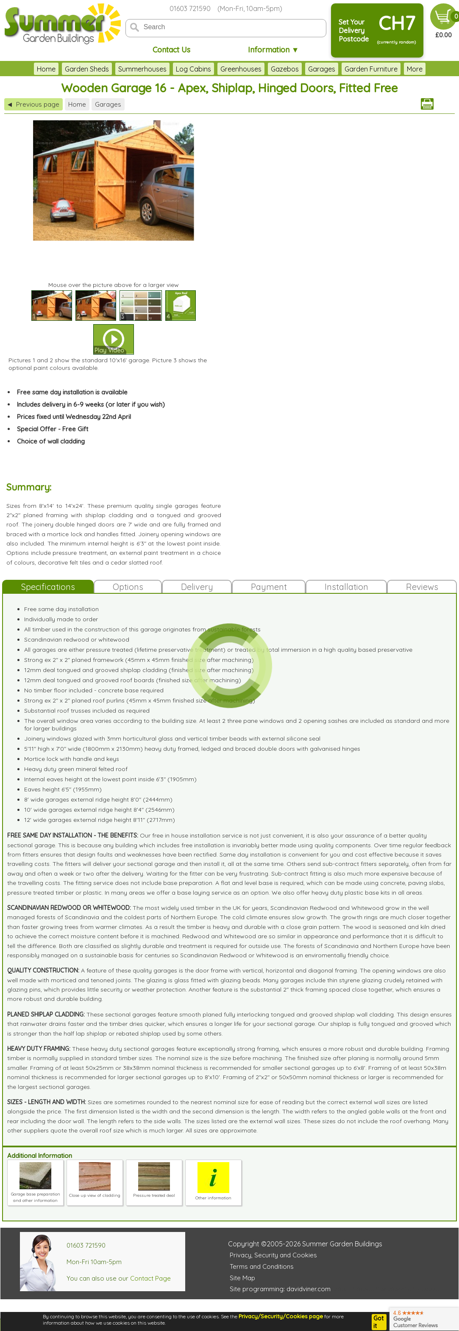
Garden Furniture (371, 69)
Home (46, 69)
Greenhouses (240, 69)
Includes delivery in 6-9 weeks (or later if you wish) (91, 404)
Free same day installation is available (72, 392)
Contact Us (171, 50)
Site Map (242, 1278)
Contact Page (150, 1278)
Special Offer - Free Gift (52, 429)
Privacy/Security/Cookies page (281, 1316)
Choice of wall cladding (51, 441)
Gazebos (285, 69)
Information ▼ (273, 50)
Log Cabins (193, 69)
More (415, 69)
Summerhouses (142, 69)
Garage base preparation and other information (35, 1194)
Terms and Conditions (262, 1266)
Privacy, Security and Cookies (273, 1255)
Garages (321, 69)
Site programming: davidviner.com (280, 1289)
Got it (378, 1322)
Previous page (33, 104)
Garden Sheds (87, 69)
